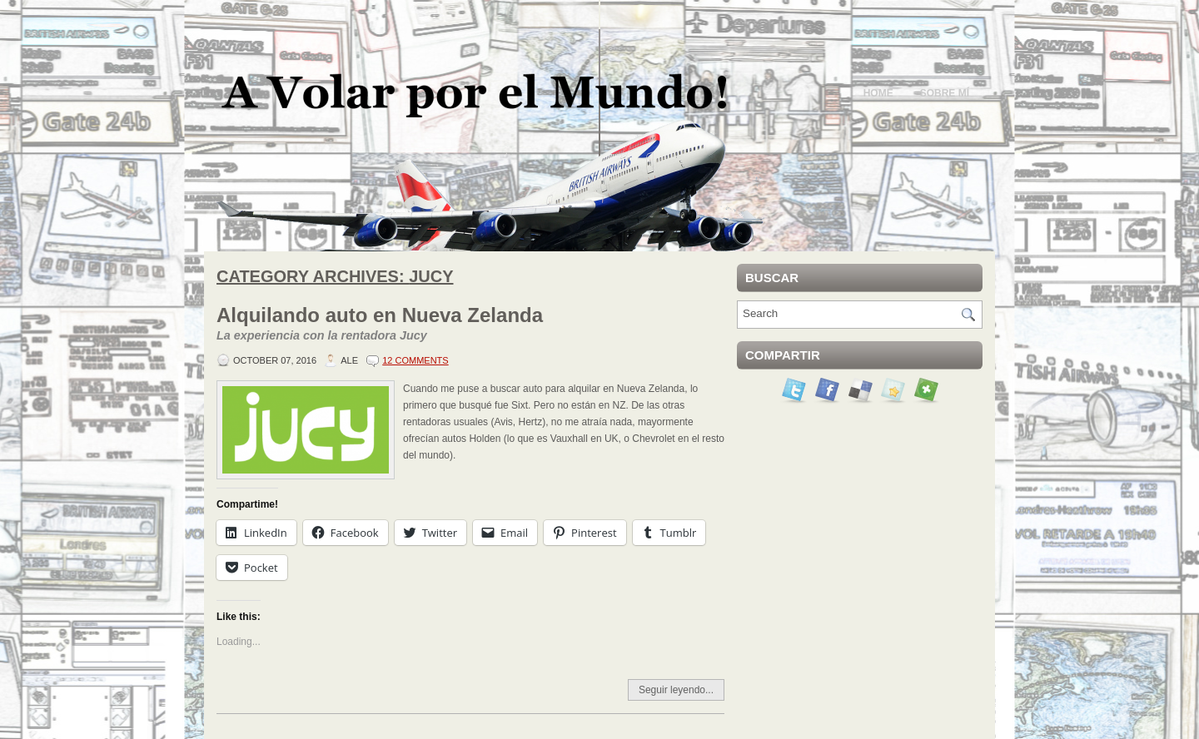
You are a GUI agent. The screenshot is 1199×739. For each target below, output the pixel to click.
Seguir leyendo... (676, 690)
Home (878, 93)
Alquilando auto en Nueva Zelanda (470, 324)
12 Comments (415, 360)
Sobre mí (944, 93)
